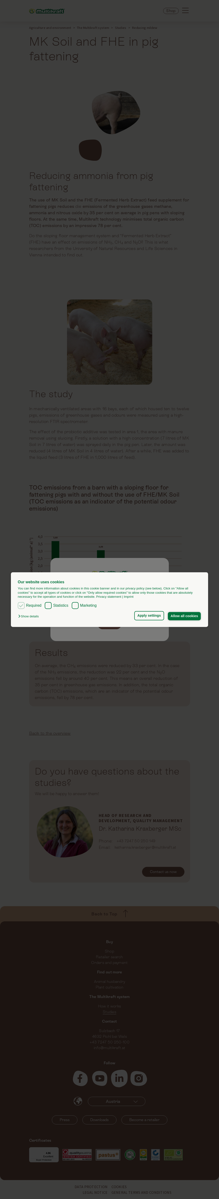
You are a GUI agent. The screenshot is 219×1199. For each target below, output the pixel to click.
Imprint (129, 596)
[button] (29, 616)
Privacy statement (108, 596)
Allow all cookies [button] (184, 616)
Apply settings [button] (149, 616)
